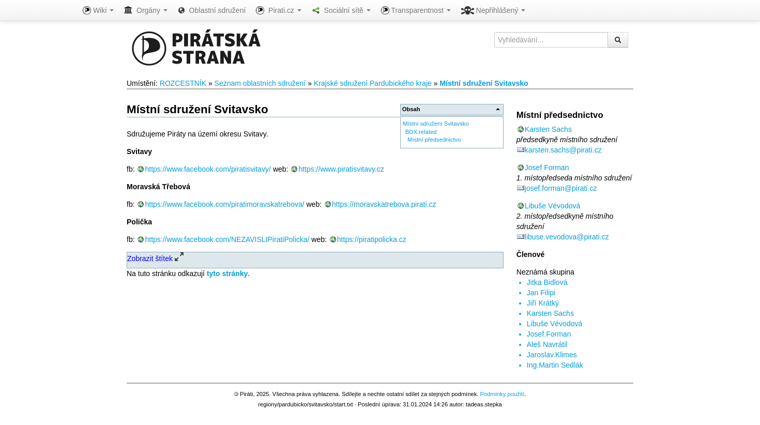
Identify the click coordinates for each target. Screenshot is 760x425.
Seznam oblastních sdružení (260, 83)
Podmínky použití (502, 394)
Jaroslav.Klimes (552, 355)
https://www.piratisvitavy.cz (341, 169)
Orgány (146, 10)
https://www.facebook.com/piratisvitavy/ (208, 169)
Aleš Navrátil (547, 344)
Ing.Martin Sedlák (555, 365)
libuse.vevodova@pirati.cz (567, 237)
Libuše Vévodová (552, 206)
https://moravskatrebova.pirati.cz (384, 204)
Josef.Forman (549, 334)
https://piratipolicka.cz (371, 239)
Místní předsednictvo (434, 139)
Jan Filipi (541, 293)
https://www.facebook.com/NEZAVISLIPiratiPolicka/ (227, 239)
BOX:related (421, 132)
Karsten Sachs (548, 129)
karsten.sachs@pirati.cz (563, 150)
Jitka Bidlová (547, 282)
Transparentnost (416, 10)
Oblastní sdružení (212, 10)
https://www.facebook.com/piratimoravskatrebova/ (224, 204)
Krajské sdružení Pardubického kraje (373, 83)
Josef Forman (547, 167)
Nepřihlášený (493, 10)
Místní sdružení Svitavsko (483, 83)
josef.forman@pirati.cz (561, 188)
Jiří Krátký (543, 303)
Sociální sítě (341, 10)
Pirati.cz (278, 10)
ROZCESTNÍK (183, 83)
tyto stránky (227, 273)
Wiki (98, 10)
